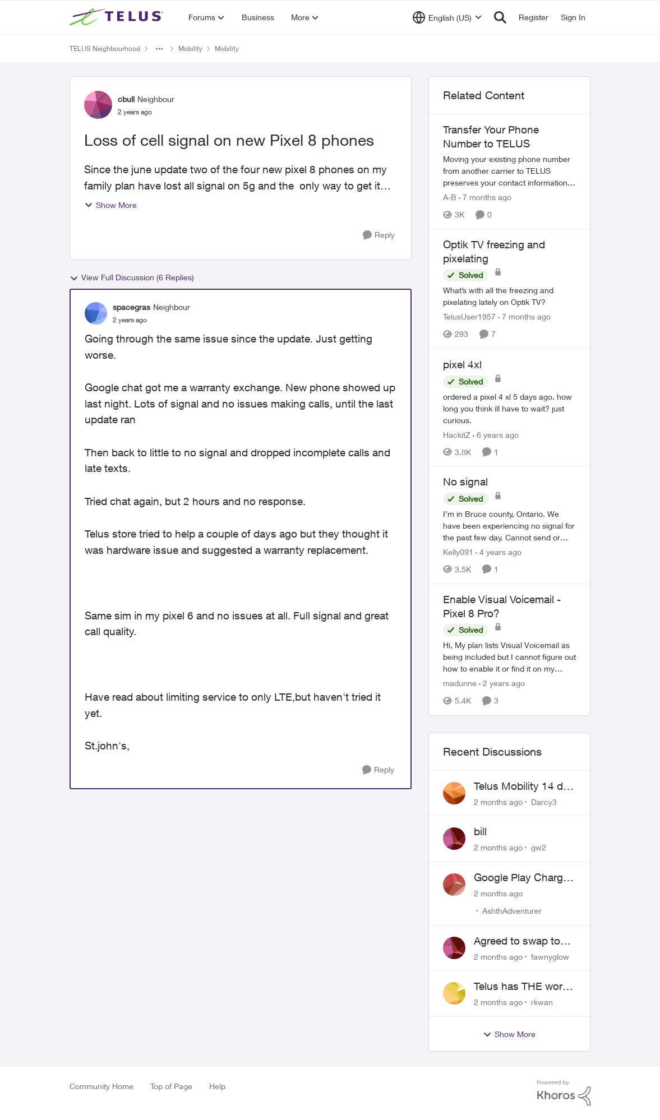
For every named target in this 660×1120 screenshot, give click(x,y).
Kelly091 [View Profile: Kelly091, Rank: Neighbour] (458, 552)
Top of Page (171, 1086)
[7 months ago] (485, 197)
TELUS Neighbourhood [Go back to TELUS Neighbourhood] (105, 48)
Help (217, 1086)
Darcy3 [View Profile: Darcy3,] (544, 801)
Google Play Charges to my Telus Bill (524, 878)
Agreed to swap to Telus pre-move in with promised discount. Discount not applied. (519, 941)
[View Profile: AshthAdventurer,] (454, 884)
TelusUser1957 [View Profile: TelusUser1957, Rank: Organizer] (469, 317)
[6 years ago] (496, 434)
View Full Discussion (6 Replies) (132, 277)
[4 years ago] (498, 552)
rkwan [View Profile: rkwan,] (542, 1002)
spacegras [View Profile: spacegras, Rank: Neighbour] (131, 307)
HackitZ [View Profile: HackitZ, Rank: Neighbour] (456, 434)
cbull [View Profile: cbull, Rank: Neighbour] (126, 99)
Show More (110, 205)
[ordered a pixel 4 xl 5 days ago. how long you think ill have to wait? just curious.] (509, 407)
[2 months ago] (498, 801)
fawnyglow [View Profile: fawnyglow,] (550, 956)
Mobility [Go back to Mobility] (190, 48)
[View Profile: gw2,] (454, 838)
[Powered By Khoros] (564, 1093)
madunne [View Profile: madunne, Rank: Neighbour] (460, 683)
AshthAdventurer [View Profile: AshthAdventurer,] (512, 910)
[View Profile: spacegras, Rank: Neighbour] (96, 313)
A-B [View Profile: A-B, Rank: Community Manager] (449, 197)
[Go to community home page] (118, 17)
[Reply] (379, 235)
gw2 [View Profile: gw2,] (538, 847)
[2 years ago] (502, 683)
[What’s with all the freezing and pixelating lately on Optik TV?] (509, 296)
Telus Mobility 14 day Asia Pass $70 (524, 786)
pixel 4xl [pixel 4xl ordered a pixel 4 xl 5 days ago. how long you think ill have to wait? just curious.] (462, 364)
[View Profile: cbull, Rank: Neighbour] (98, 105)
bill (480, 831)
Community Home (101, 1086)
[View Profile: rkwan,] (454, 993)
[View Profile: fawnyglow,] (454, 948)
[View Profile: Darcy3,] (454, 793)
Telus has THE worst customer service (522, 986)
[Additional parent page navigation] (159, 49)
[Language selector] (447, 17)
